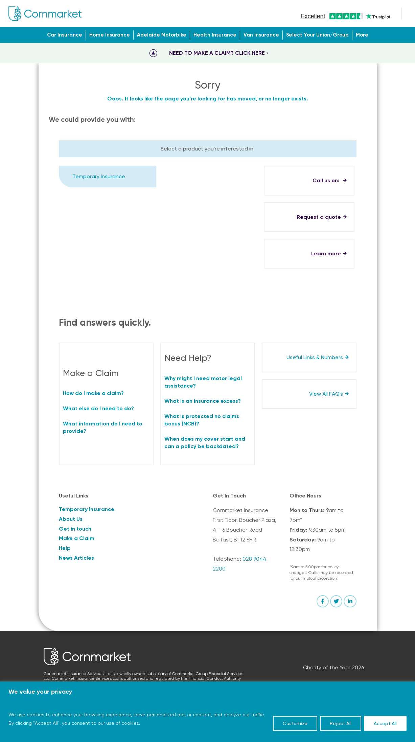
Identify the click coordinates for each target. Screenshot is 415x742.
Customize (295, 723)
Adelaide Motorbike (161, 35)
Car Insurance (64, 35)
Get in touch (75, 529)
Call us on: (327, 180)
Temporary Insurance (98, 176)
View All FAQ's (326, 394)
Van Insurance (261, 35)
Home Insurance (109, 35)
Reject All (340, 723)
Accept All (385, 723)
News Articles (76, 558)
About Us (71, 519)
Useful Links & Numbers (314, 357)
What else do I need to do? (98, 408)
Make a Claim (76, 538)
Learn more (326, 253)
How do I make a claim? (93, 393)
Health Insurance (214, 35)
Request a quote (319, 217)
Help (65, 548)
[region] (207, 711)
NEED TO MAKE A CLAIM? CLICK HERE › (218, 53)
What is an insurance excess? (202, 401)
